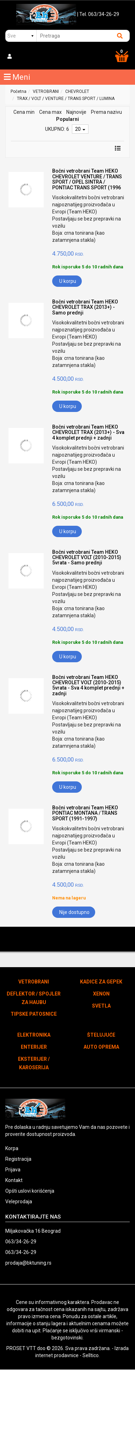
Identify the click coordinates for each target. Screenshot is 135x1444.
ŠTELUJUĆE (101, 1035)
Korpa (11, 1148)
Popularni (67, 119)
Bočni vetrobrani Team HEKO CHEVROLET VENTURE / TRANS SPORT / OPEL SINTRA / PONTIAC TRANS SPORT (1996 (87, 179)
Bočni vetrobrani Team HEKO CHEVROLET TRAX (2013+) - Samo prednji (85, 307)
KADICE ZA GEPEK (101, 982)
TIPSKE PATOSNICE (34, 1014)
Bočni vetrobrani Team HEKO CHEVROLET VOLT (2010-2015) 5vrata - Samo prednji (86, 557)
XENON (101, 994)
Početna (18, 91)
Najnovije (76, 112)
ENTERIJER (34, 1047)
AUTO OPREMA (101, 1047)
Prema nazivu (106, 112)
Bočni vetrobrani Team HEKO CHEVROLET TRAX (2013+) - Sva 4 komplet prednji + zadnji (88, 432)
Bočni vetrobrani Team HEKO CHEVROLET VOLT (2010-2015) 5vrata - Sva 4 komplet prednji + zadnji (88, 685)
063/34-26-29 (20, 1241)
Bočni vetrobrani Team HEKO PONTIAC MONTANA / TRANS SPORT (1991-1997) (85, 813)
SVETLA (101, 1006)
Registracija (18, 1159)
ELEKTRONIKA (33, 1035)
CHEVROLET (77, 91)
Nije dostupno (74, 912)
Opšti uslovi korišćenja (29, 1191)
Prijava (12, 1169)
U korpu (67, 281)
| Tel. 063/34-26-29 (98, 14)
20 (80, 129)
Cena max (50, 112)
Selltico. (91, 1355)
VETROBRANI (46, 91)
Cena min (24, 112)
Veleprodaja (18, 1201)
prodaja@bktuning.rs (28, 1263)
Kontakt (14, 1180)
